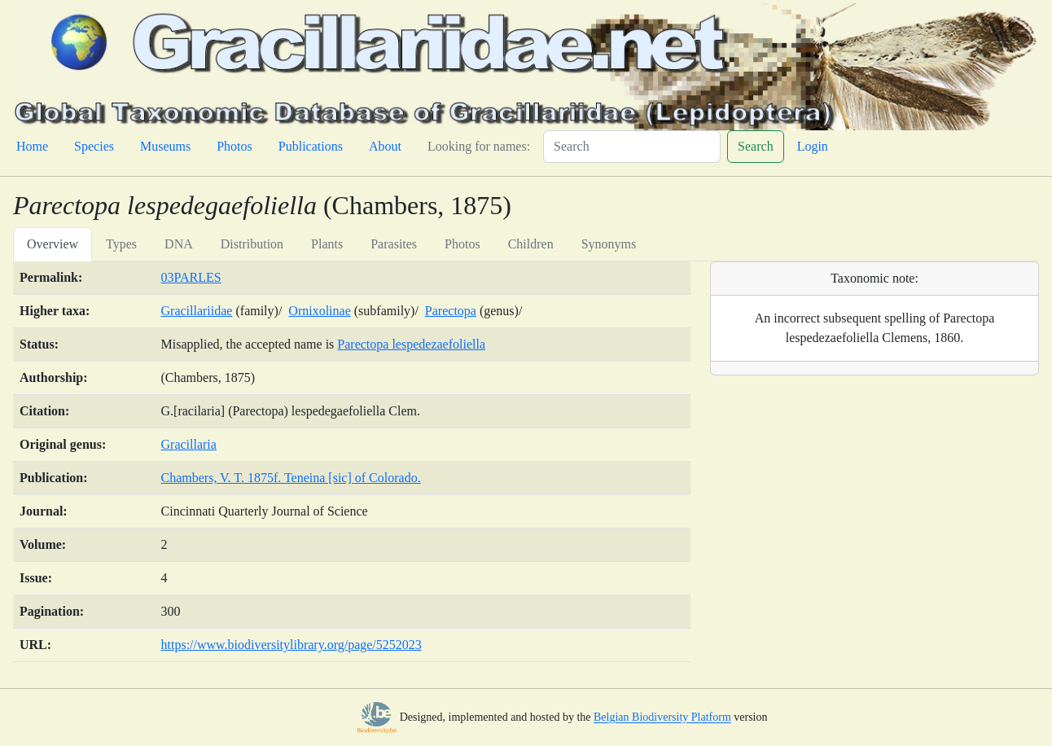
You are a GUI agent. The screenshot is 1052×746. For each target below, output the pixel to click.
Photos (234, 146)
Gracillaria (189, 444)
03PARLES (191, 277)
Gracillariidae (197, 311)
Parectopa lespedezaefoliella (411, 344)
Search (756, 146)
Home (32, 146)
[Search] (632, 146)
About (385, 146)
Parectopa (450, 311)
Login (812, 146)
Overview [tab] (52, 244)
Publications (310, 146)
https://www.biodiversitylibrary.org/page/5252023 (291, 645)
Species (94, 146)
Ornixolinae (319, 311)
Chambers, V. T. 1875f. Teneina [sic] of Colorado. (291, 478)
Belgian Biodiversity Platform (662, 718)
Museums (165, 146)
